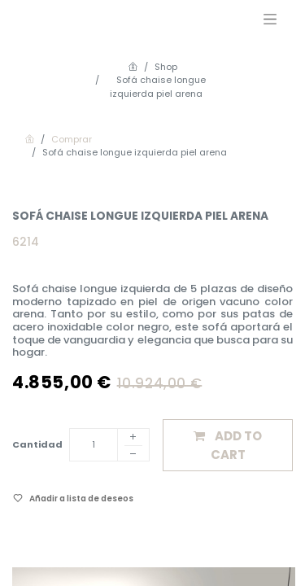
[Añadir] (133, 438)
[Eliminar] (133, 456)
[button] (228, 445)
